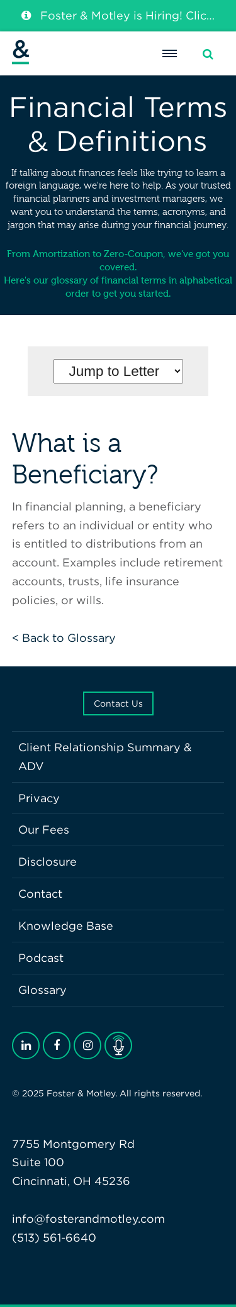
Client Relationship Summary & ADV (105, 757)
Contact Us (118, 703)
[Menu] (169, 53)
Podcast (41, 957)
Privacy (39, 798)
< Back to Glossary (64, 637)
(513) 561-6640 (54, 1237)
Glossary (42, 989)
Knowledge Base (65, 925)
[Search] (208, 54)
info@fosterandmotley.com (88, 1218)
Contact (40, 893)
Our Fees (43, 829)
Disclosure (47, 861)
